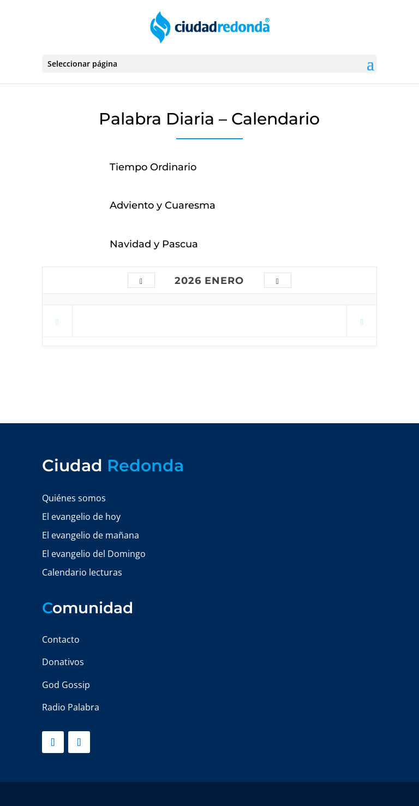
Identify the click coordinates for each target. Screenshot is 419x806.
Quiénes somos (74, 498)
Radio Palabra (70, 707)
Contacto (61, 639)
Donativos (63, 662)
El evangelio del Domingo (94, 554)
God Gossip (66, 685)
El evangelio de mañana (90, 535)
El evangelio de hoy (81, 517)
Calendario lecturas (82, 572)
